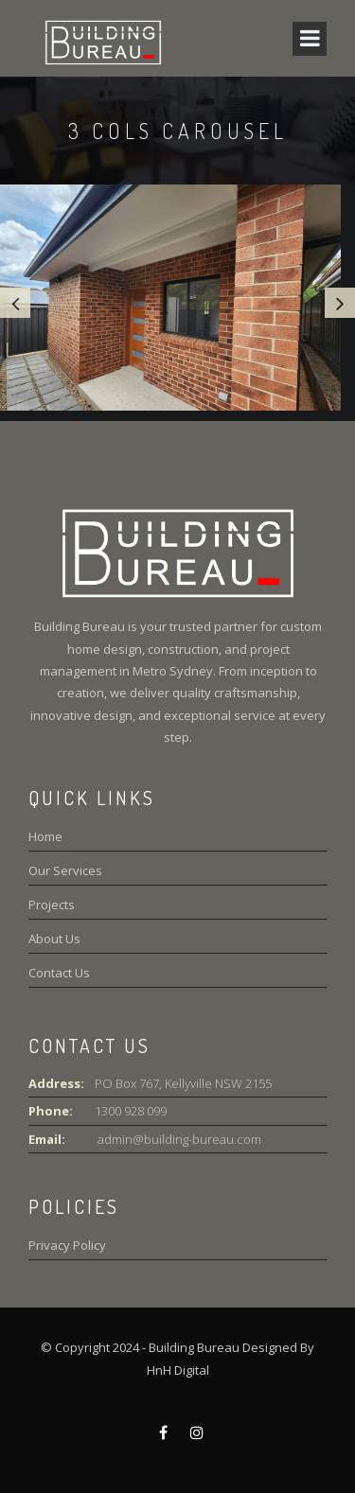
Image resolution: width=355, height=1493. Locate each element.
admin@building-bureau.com (178, 1139)
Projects (51, 904)
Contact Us (59, 972)
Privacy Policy (67, 1245)
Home (45, 836)
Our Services (65, 870)
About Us (54, 938)
